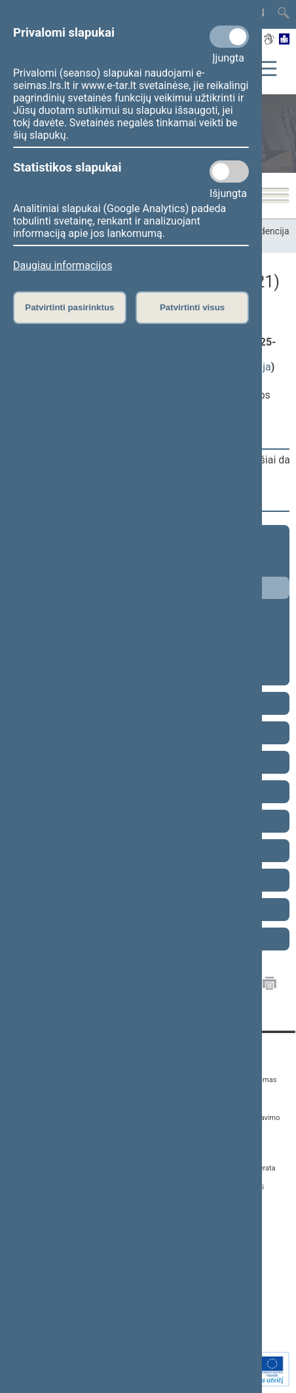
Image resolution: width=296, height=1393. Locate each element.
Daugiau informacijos (62, 265)
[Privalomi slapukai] (229, 37)
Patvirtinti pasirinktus (69, 307)
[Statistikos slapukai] (229, 171)
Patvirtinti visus (192, 307)
